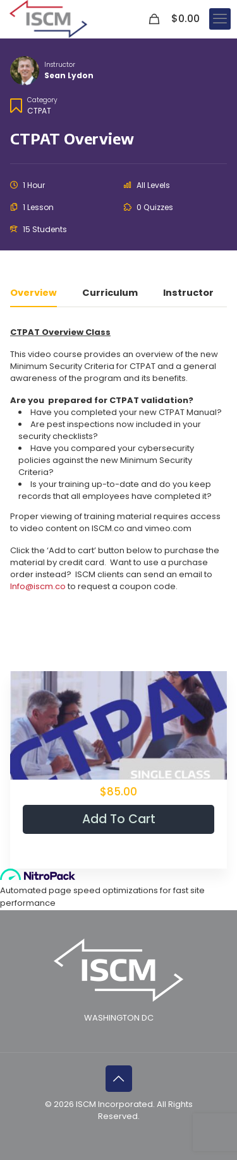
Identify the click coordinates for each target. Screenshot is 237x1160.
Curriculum (110, 293)
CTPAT (39, 110)
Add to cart (118, 819)
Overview (33, 293)
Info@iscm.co (38, 586)
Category (42, 100)
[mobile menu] (220, 19)
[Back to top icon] (119, 1078)
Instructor (59, 64)
